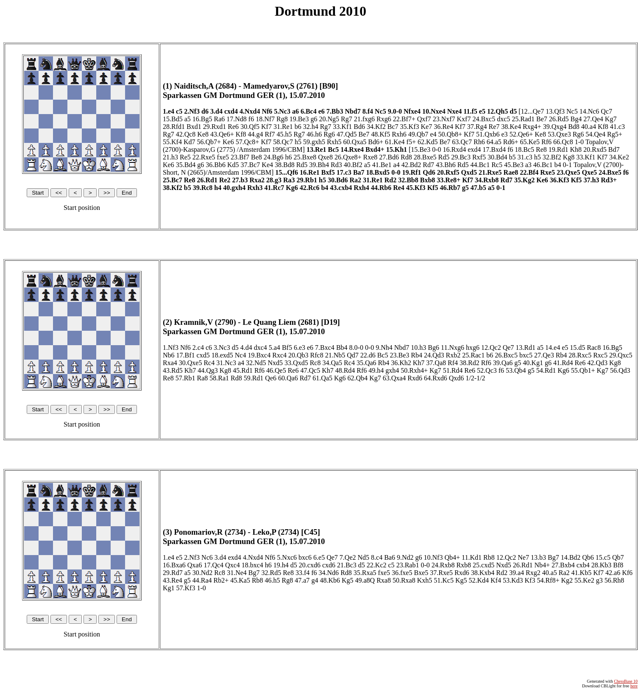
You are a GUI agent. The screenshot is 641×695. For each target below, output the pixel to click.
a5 (187, 119)
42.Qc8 (186, 134)
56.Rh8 (614, 580)
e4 (433, 134)
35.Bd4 (186, 164)
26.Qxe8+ (348, 157)
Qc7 (606, 111)
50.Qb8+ (450, 134)
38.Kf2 (172, 187)
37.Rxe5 (441, 572)
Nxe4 (454, 111)
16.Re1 (310, 172)
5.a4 (274, 347)
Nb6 (169, 355)
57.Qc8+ (247, 141)
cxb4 (583, 565)
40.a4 (588, 126)
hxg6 (472, 347)
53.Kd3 (513, 580)
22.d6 (368, 355)
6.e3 (299, 347)
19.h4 (281, 565)
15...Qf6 (286, 172)
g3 (599, 580)
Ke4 (267, 164)
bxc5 (525, 355)
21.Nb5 (335, 355)
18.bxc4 (252, 565)
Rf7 (270, 134)
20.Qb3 (298, 355)
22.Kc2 (377, 565)
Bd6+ (375, 141)
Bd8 (574, 126)
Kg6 (292, 187)
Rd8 (406, 157)
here (634, 686)
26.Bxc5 (506, 355)
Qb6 (588, 557)
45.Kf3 (416, 187)
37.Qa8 (436, 362)
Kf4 (496, 580)
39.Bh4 (319, 164)
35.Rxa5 (365, 572)
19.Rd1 (559, 149)
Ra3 (289, 180)
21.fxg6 (364, 119)
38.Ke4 (511, 126)
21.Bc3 (347, 565)
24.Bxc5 (483, 119)
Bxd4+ (375, 149)
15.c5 (603, 557)
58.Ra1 (219, 378)
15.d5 (577, 347)
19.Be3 (299, 119)
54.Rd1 (546, 370)
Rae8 (511, 172)
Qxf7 (424, 119)
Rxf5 (479, 157)
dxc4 (260, 347)
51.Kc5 (444, 580)
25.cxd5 (483, 565)
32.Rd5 (271, 572)
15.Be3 (420, 149)
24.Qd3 (434, 355)
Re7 (493, 126)
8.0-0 (356, 347)
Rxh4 (361, 187)
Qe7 (508, 347)
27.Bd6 (389, 157)
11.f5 (470, 111)
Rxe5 (547, 172)
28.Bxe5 (425, 157)
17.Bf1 (185, 355)
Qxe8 (325, 157)
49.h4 (376, 370)
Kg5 (348, 580)
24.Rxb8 (443, 565)
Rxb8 (463, 565)
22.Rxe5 (203, 157)
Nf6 (267, 111)
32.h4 (310, 126)
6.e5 (319, 557)
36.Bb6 (216, 164)
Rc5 (496, 164)
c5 (179, 111)
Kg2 (567, 580)
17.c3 (344, 172)
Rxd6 (414, 378)
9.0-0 (395, 111)
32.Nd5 (256, 362)
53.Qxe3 (559, 134)
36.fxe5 (402, 572)
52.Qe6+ (521, 134)
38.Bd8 (285, 164)
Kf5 (576, 180)
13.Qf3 (555, 111)
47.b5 (478, 187)
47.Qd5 (347, 134)
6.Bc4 (309, 111)
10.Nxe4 (434, 111)
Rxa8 (383, 580)
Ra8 (202, 378)
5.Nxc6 (287, 557)
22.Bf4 (529, 172)
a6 (295, 111)
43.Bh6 (446, 164)
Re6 (233, 126)
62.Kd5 (428, 141)
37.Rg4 (477, 126)
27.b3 (240, 180)
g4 (314, 580)
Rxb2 (453, 355)
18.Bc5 (524, 149)
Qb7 (618, 557)
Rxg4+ (532, 126)
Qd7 (353, 355)
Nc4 (240, 355)
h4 (217, 187)
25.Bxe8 (304, 157)
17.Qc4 (213, 565)
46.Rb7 (450, 187)
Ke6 (228, 141)
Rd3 (336, 164)
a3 (528, 164)
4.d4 (246, 347)
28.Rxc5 (580, 355)
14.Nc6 (589, 111)
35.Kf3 (409, 126)
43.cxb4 (341, 187)
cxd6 (328, 565)
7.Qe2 (348, 557)
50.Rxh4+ (414, 370)
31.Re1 (283, 126)
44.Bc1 (480, 164)
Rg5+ (614, 134)
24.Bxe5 (610, 172)
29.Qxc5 (621, 355)
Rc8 (315, 362)
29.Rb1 (307, 180)
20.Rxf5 (448, 172)
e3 (505, 134)
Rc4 (209, 362)
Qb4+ (452, 557)
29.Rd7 (173, 572)
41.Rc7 (274, 187)
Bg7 (553, 557)
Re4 (398, 187)
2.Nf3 (192, 111)
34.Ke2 (619, 157)
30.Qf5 (249, 126)
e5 (482, 111)
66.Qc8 (563, 141)
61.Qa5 (322, 378)
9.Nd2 (405, 557)
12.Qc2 (491, 347)
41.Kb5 (581, 572)
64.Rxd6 (435, 378)
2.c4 (198, 347)
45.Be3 (514, 164)
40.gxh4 (234, 187)
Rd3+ (609, 180)
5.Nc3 (282, 111)
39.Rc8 (203, 187)
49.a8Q (365, 580)
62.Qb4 (358, 378)
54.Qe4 (595, 134)
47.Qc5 (310, 370)
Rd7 (428, 164)
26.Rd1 (207, 180)
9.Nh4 (384, 347)
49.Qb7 (418, 134)
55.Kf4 (172, 141)
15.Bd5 (173, 119)
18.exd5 (222, 355)
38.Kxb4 (483, 572)
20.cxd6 (309, 565)
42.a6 (612, 572)
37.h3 (591, 180)
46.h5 (272, 580)
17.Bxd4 (494, 149)
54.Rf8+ (548, 580)
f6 (251, 119)
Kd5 (233, 164)
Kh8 (576, 149)
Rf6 (546, 141)
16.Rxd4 (454, 149)
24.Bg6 (274, 157)
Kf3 (530, 580)
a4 (396, 164)
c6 (209, 347)
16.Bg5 (202, 119)
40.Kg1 (533, 362)
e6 (321, 111)
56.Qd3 (620, 370)
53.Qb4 (516, 370)
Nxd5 (275, 362)
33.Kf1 (342, 126)
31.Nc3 (226, 362)
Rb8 (489, 557)
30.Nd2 (202, 572)
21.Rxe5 (490, 172)
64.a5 (494, 141)
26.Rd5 (559, 119)
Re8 (541, 149)
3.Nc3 (222, 347)
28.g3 (273, 180)
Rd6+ (510, 141)
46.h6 (314, 134)
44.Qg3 (208, 370)
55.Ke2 (584, 580)
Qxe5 (589, 172)
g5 (465, 187)
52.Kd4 (479, 580)
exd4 (474, 149)
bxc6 (305, 557)
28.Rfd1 (174, 126)
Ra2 (356, 180)
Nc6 (207, 557)
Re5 (185, 157)
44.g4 (255, 134)
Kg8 (569, 157)
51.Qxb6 (488, 134)
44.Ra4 (202, 580)
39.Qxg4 (555, 126)
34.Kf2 (376, 126)
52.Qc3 (487, 370)
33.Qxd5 (296, 362)
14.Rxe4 (352, 149)
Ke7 (426, 126)
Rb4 (416, 355)
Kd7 (189, 141)
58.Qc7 (283, 141)
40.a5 (549, 572)
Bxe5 (421, 572)
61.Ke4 (395, 141)
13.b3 (538, 557)
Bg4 (576, 119)
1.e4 (168, 111)
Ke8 (203, 134)
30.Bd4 (497, 157)
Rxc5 (600, 355)
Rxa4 (170, 362)
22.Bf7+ (404, 119)
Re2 (225, 180)
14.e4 (552, 347)
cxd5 (203, 355)
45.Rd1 (243, 370)
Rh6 (479, 141)
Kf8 (603, 126)
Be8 (256, 157)
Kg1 (169, 588)
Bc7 (393, 126)
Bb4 (342, 347)
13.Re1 (316, 149)
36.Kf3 (559, 180)
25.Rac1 (473, 355)
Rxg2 (533, 572)
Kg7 (611, 119)
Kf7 (266, 126)
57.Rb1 (185, 378)
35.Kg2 (524, 180)
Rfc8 (316, 355)
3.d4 (216, 111)
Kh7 (419, 362)
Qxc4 (232, 565)
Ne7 (523, 557)
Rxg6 (383, 119)
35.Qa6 (366, 362)
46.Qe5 (276, 370)
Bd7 (614, 149)
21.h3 (170, 157)
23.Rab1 (407, 565)
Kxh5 (424, 580)
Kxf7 (464, 119)
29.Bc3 (461, 157)
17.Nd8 (236, 119)
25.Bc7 (172, 180)
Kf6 (627, 572)
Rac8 (594, 347)
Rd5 (443, 157)
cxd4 (231, 111)
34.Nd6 (329, 572)
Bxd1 (194, 126)
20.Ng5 (329, 119)
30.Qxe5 (190, 362)
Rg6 (329, 134)
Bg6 (433, 347)
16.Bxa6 (174, 565)
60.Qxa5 (355, 141)
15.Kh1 (396, 149)
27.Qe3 (544, 355)
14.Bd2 (571, 557)
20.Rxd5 (595, 149)
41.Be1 (382, 164)
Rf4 (453, 362)
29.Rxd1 (214, 126)
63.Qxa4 (394, 378)
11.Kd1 (472, 557)
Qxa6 (194, 565)
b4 (558, 164)
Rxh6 (399, 134)
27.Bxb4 (563, 565)
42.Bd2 (411, 164)
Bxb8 (427, 180)
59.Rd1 (254, 378)
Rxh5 (334, 141)
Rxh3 (254, 187)
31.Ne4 (237, 572)
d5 (513, 111)
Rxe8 (370, 157)
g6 (313, 119)
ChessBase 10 (626, 681)
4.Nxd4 (250, 111)
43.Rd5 (173, 370)
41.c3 (617, 126)
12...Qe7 (532, 111)
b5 (512, 157)
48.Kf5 (380, 134)
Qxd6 (456, 378)
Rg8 (282, 119)
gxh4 (392, 370)
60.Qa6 (288, 378)
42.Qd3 (597, 362)
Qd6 (429, 172)
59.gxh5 (314, 141)
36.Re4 (443, 126)
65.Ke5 (530, 141)
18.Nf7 (265, 119)
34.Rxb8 (487, 180)
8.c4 (376, 557)
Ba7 (359, 172)
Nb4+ (542, 565)
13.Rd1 (525, 347)
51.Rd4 (453, 370)
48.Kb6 (330, 580)
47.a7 (302, 580)
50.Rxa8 (404, 580)
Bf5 (287, 347)
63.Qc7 (462, 141)
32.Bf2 (552, 157)
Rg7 (346, 119)
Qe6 (270, 378)
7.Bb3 (334, 111)
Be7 (541, 119)
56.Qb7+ (209, 141)
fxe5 (223, 157)
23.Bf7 (240, 157)
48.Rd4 (345, 370)
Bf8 (618, 565)
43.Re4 (172, 580)
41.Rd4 (563, 362)
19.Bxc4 (259, 355)
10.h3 (418, 347)
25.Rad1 (523, 119)
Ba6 (389, 557)
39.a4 (516, 572)
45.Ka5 (240, 580)
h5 (298, 141)
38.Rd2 (469, 362)
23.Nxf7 (444, 119)
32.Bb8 (408, 180)
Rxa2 (257, 180)
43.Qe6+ (222, 134)
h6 (288, 157)
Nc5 (380, 111)
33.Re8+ (448, 180)
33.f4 (302, 572)
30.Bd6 (338, 180)
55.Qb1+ (583, 370)
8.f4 (367, 111)
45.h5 (284, 134)
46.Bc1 (543, 164)
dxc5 (503, 119)
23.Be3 (400, 355)
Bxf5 (328, 172)
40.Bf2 (353, 164)
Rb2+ (221, 580)
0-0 (436, 149)
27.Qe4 (593, 119)
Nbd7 (352, 111)
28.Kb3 (601, 565)
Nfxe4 (412, 111)
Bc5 (333, 149)
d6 (205, 111)
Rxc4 (279, 355)
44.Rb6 (381, 187)
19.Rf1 (411, 172)
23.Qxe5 (568, 172)
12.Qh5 (497, 111)
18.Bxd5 (378, 172)
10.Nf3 (433, 557)
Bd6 (359, 126)
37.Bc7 (250, 164)
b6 (298, 126)
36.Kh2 (401, 362)
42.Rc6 (310, 187)
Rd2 (390, 180)
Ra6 (219, 119)
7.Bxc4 (324, 347)
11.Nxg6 (452, 347)
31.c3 (525, 157)
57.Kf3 (185, 588)
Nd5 (364, 557)
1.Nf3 (170, 347)
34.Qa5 (332, 362)
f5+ (411, 141)
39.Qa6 (503, 362)
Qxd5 (469, 172)
